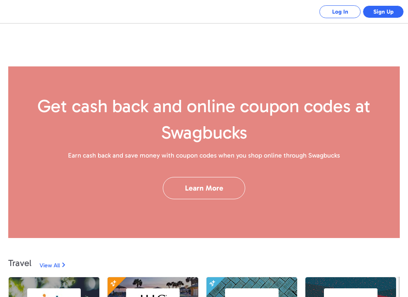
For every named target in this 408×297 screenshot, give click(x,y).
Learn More (204, 188)
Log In (340, 11)
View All (50, 265)
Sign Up (383, 11)
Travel (19, 263)
